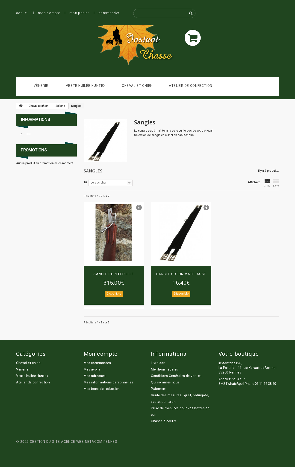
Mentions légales (164, 369)
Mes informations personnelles (108, 382)
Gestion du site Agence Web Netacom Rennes (73, 441)
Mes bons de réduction (102, 389)
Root (27, 134)
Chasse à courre (164, 421)
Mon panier (79, 13)
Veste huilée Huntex (86, 85)
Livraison (158, 363)
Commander (109, 13)
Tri (85, 182)
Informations (35, 119)
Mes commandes (97, 363)
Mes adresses (95, 376)
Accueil (22, 13)
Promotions (34, 150)
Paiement (159, 389)
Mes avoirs (92, 369)
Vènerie (41, 85)
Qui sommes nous (165, 382)
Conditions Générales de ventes (176, 376)
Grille (267, 183)
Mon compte (49, 13)
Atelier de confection (190, 85)
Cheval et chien (137, 85)
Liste (276, 183)
